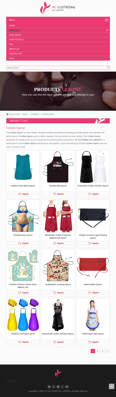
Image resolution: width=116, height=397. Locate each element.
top (111, 386)
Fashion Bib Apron (58, 186)
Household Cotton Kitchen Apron (58, 334)
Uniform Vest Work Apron (23, 186)
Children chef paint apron (23, 334)
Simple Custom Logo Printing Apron (93, 236)
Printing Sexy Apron (23, 235)
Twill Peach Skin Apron (93, 334)
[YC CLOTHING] (58, 8)
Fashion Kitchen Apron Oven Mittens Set (23, 285)
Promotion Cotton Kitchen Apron (93, 186)
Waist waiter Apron (93, 284)
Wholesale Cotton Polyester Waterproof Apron (58, 236)
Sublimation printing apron (58, 284)
